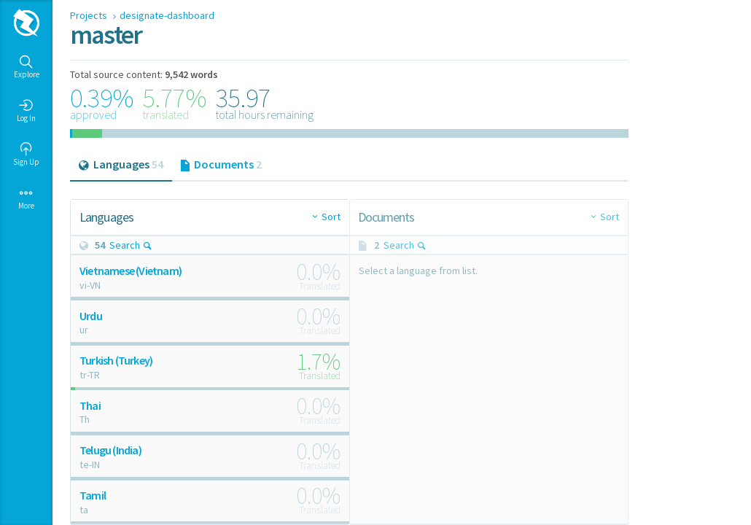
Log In (26, 110)
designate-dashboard (167, 15)
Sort (331, 216)
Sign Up (26, 154)
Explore (26, 67)
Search (130, 245)
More (26, 198)
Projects (89, 15)
